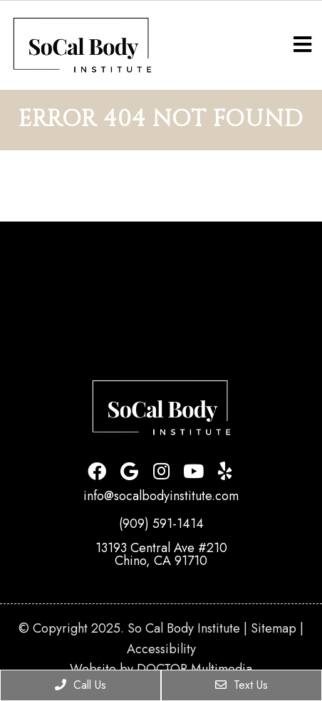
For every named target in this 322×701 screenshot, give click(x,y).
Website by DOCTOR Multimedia (161, 669)
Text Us (241, 685)
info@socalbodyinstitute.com (161, 495)
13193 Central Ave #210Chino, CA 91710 (161, 554)
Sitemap (273, 628)
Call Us (80, 685)
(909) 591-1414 (161, 523)
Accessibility (161, 649)
